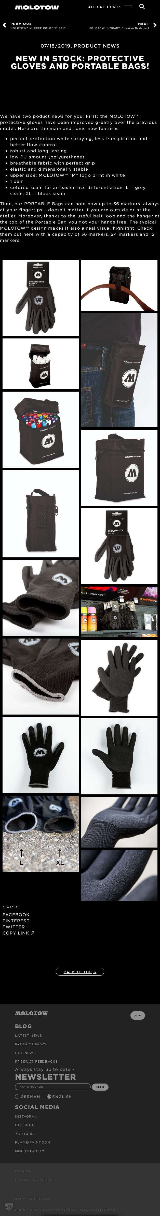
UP (137, 1015)
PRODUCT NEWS (96, 46)
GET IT (100, 1086)
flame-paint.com (32, 1142)
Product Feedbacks (36, 1061)
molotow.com (30, 1151)
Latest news (28, 1035)
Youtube (24, 1134)
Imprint (23, 1171)
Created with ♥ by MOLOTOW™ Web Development (66, 1210)
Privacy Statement (35, 1180)
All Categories (105, 7)
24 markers (124, 233)
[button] (9, 1207)
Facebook (25, 1125)
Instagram (26, 1116)
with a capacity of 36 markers (71, 233)
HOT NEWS (25, 1053)
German (31, 1096)
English (62, 1096)
